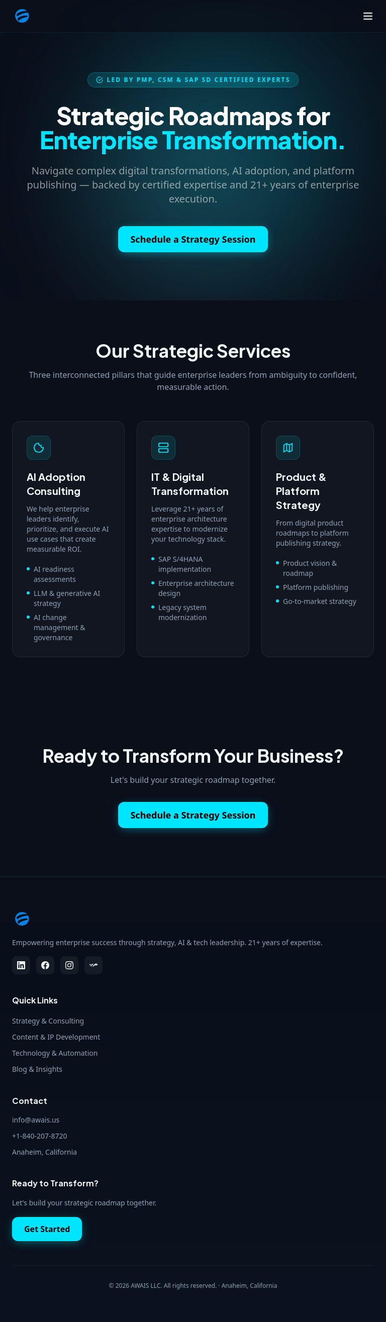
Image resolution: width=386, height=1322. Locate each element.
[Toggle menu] (368, 16)
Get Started (47, 1229)
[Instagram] (69, 965)
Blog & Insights (37, 1069)
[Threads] (93, 965)
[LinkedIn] (21, 965)
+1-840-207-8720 (39, 1136)
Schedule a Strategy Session (192, 239)
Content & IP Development (56, 1037)
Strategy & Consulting (48, 1021)
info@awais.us (35, 1120)
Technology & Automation (55, 1053)
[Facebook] (45, 965)
